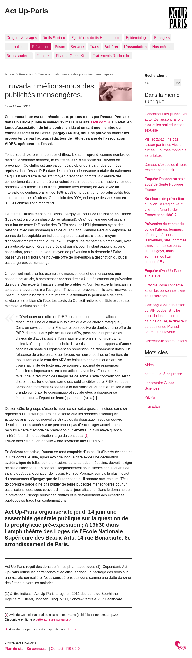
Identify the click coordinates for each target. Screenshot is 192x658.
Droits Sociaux (54, 38)
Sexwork (77, 47)
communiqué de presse (163, 374)
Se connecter (37, 649)
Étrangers (162, 38)
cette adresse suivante (52, 619)
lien (70, 629)
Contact (57, 649)
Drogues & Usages (22, 38)
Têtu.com (98, 122)
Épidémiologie (137, 38)
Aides (149, 365)
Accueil (10, 74)
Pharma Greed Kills (71, 56)
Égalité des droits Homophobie (95, 38)
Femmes (43, 56)
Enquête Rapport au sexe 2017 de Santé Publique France (165, 184)
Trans (94, 47)
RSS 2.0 (73, 649)
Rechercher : (156, 75)
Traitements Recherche (111, 56)
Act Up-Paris (26, 11)
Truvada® (152, 406)
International (16, 47)
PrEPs (150, 397)
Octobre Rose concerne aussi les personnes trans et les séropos (165, 290)
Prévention (40, 47)
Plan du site (14, 649)
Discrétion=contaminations (166, 341)
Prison (60, 47)
